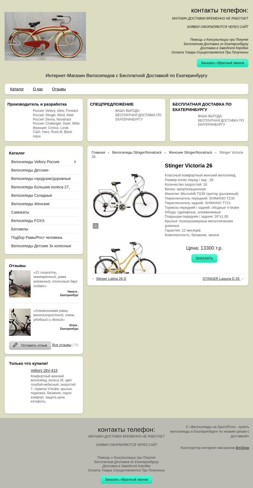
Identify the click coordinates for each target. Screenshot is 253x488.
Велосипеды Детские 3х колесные (41, 246)
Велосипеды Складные (31, 195)
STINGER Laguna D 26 (221, 279)
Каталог (17, 89)
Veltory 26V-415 (44, 370)
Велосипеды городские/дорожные (41, 178)
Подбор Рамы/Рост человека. (37, 237)
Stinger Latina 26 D (111, 279)
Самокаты (20, 212)
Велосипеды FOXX (27, 220)
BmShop (242, 448)
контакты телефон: (219, 10)
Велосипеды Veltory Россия (35, 162)
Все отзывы (61, 345)
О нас (38, 89)
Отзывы (59, 89)
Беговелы (19, 229)
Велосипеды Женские (30, 204)
